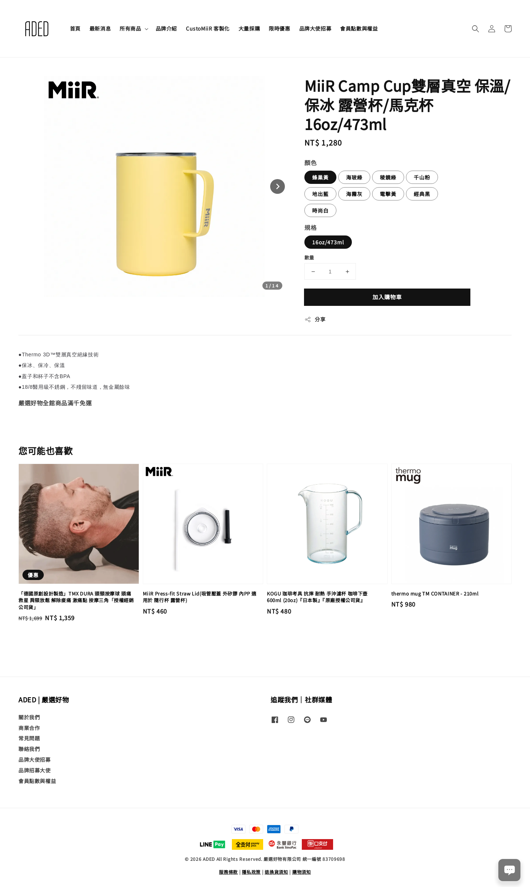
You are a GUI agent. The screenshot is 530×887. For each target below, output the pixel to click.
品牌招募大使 (34, 770)
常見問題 (29, 738)
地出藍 (320, 194)
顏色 (310, 162)
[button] (475, 29)
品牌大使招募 (315, 28)
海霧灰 (354, 194)
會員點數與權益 (359, 28)
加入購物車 (387, 297)
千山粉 (422, 177)
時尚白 (320, 210)
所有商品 (130, 28)
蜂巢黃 (320, 177)
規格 (310, 227)
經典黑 (422, 194)
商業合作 (29, 727)
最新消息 (100, 28)
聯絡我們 (29, 748)
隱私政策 (251, 872)
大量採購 (249, 28)
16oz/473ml (328, 242)
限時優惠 (279, 28)
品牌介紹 (166, 28)
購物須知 (301, 872)
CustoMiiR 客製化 (208, 28)
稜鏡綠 (388, 177)
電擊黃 (388, 194)
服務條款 (228, 872)
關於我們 (29, 717)
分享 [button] (314, 319)
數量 (309, 257)
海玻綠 (354, 177)
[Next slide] (277, 186)
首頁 (75, 28)
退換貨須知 (276, 872)
